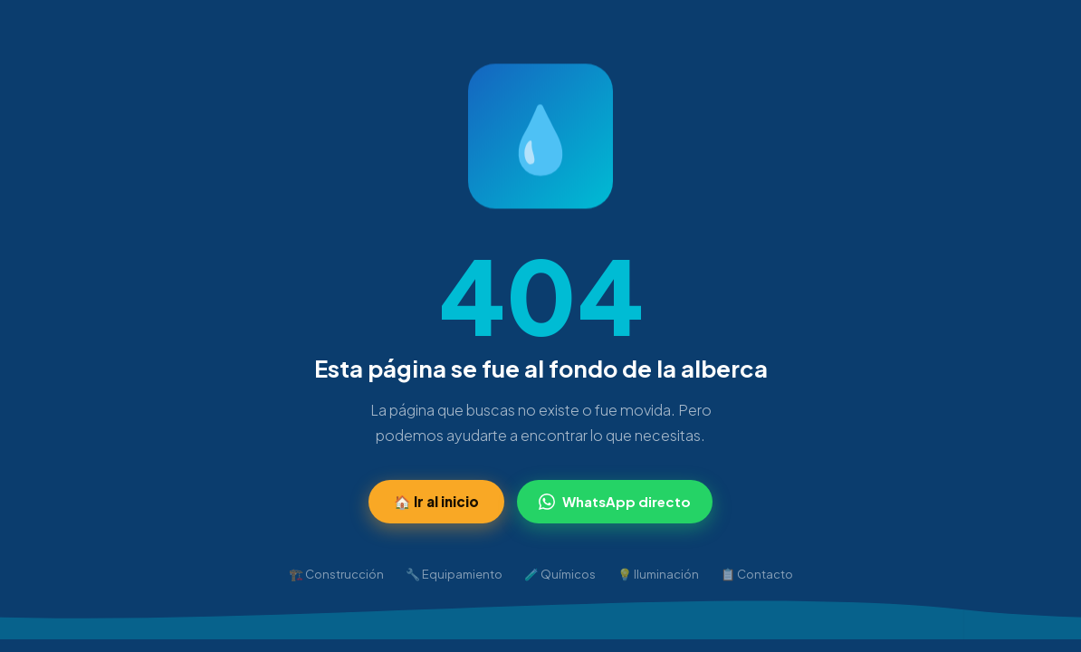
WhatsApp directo (615, 501)
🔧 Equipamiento (454, 574)
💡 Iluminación (658, 574)
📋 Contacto (757, 574)
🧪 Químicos (560, 574)
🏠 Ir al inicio (436, 501)
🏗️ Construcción (336, 574)
